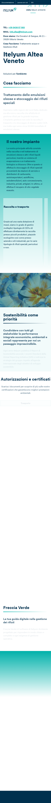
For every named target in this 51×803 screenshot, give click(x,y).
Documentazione (8, 2)
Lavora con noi (22, 2)
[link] (36, 9)
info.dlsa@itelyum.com (21, 31)
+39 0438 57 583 (16, 27)
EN (32, 2)
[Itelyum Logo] (9, 10)
